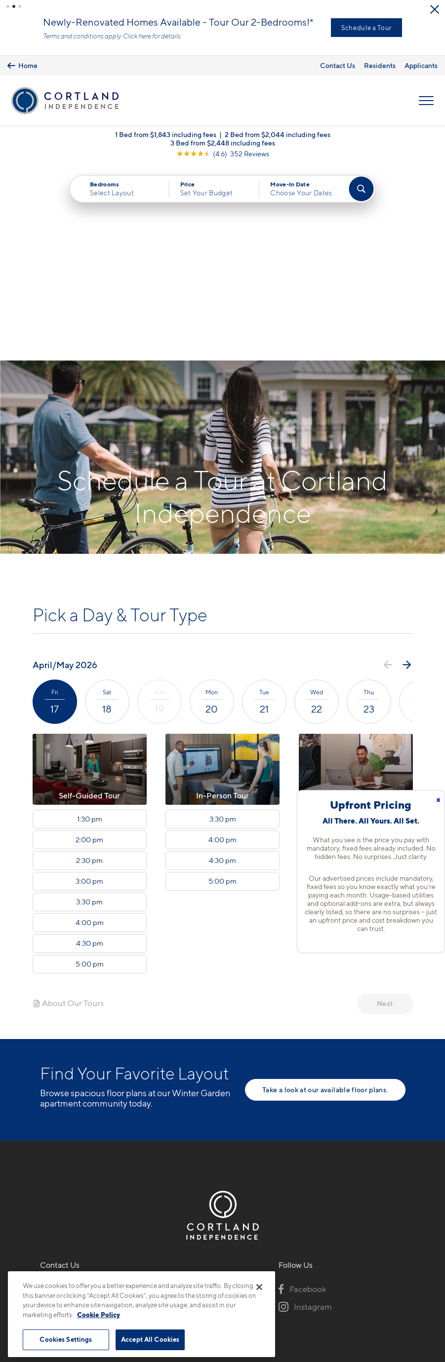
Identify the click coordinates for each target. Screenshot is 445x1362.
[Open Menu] (426, 100)
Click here (137, 36)
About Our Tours (68, 808)
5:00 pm (90, 768)
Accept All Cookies (150, 1339)
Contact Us (337, 65)
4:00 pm (90, 727)
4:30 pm (89, 748)
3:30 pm (89, 706)
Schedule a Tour (366, 28)
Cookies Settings (66, 1339)
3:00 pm (89, 685)
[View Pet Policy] (123, 1145)
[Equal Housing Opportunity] (45, 1145)
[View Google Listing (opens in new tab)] (222, 153)
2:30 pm (89, 665)
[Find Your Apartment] (361, 189)
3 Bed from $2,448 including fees (222, 143)
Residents (380, 65)
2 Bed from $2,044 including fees (277, 134)
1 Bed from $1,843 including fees (165, 134)
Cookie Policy (98, 1315)
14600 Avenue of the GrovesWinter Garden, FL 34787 (93, 1115)
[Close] (259, 1287)
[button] (7, 6)
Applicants (421, 65)
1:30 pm (89, 623)
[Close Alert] (434, 9)
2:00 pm (89, 644)
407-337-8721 (65, 1092)
